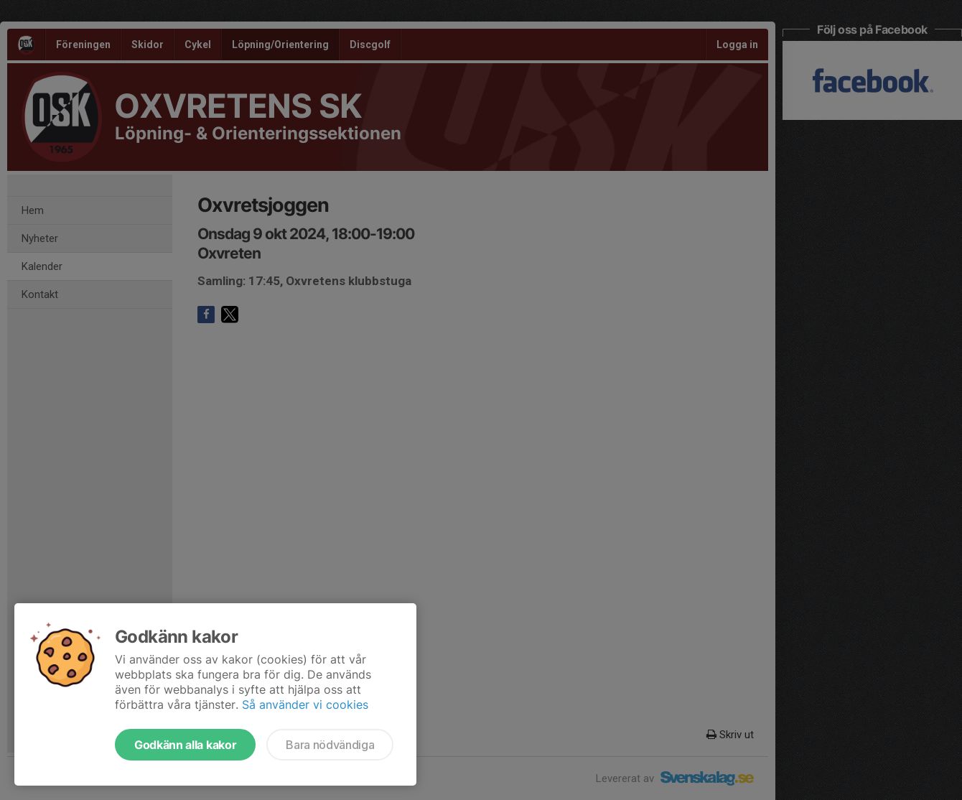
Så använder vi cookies (305, 704)
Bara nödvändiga (330, 745)
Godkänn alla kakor (185, 745)
